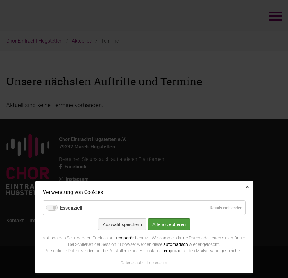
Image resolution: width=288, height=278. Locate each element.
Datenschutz (132, 262)
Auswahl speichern (122, 224)
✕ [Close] (247, 187)
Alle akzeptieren (169, 224)
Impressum (157, 262)
